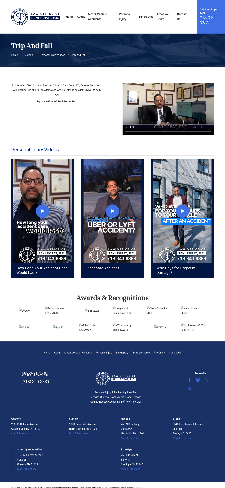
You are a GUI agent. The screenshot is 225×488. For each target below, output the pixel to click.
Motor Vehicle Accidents (78, 352)
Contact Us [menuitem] (182, 17)
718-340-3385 (208, 20)
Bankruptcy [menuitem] (146, 16)
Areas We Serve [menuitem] (163, 17)
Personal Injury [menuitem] (125, 17)
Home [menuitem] (70, 16)
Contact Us (175, 352)
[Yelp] (189, 388)
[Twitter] (207, 380)
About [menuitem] (81, 16)
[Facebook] (189, 380)
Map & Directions (21, 433)
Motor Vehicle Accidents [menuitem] (97, 17)
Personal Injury (103, 352)
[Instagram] (198, 380)
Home (47, 352)
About (57, 352)
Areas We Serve (141, 352)
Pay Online (160, 352)
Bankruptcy (122, 352)
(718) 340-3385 (35, 381)
